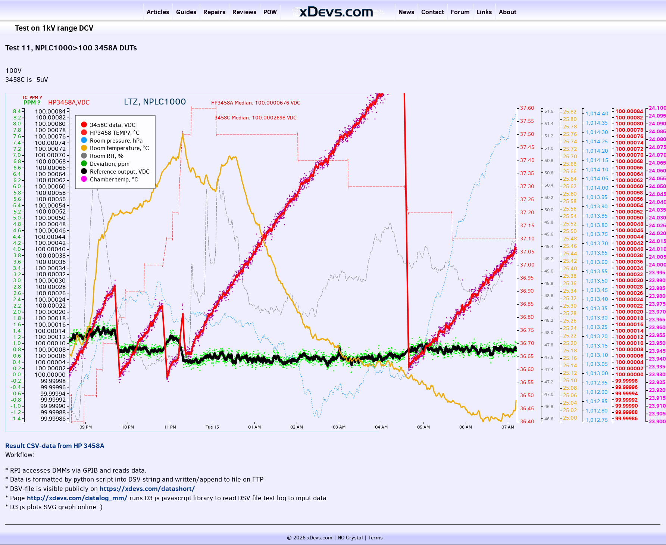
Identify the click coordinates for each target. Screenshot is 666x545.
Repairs (214, 11)
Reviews (244, 11)
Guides (186, 11)
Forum (460, 11)
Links (484, 11)
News (406, 11)
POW (270, 11)
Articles (158, 11)
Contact (432, 11)
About (507, 11)
